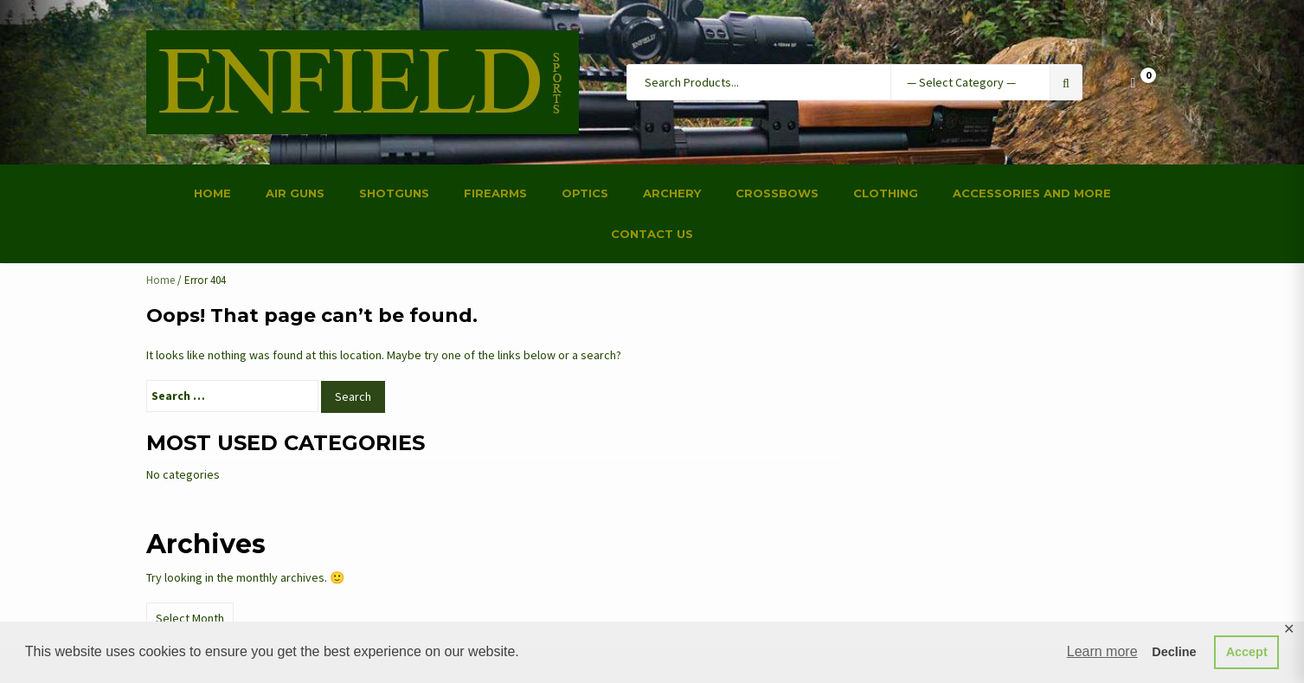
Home (160, 280)
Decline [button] (1174, 652)
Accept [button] (1247, 652)
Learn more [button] (1102, 651)
